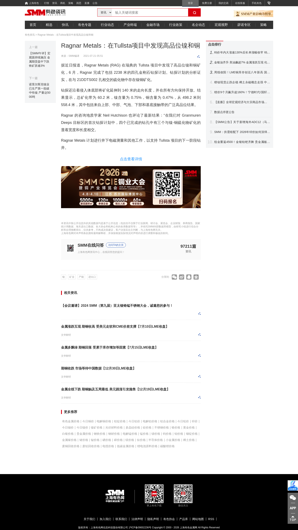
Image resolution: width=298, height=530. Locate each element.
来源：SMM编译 (70, 55)
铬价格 (176, 427)
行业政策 (175, 25)
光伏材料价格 (114, 427)
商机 (62, 3)
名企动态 (198, 25)
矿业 (71, 276)
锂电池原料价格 (147, 446)
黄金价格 (189, 427)
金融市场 (153, 25)
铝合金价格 (167, 421)
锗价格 (83, 440)
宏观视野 (221, 25)
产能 (81, 276)
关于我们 (89, 519)
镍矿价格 (96, 427)
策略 (70, 3)
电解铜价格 (104, 421)
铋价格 (95, 440)
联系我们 (121, 519)
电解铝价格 (150, 421)
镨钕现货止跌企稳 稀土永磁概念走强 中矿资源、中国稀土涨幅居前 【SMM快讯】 (242, 82)
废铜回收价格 (70, 446)
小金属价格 (173, 440)
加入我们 (105, 519)
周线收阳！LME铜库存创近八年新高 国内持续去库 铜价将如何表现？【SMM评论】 (242, 72)
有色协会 (169, 519)
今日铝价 (134, 421)
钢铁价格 (99, 433)
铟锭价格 (192, 433)
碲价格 (118, 440)
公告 (95, 3)
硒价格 (106, 440)
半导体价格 (155, 440)
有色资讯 (30, 34)
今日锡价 (68, 427)
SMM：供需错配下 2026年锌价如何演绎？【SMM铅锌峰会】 (242, 132)
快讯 (65, 25)
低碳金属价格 (125, 446)
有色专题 (84, 25)
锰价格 (144, 433)
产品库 (183, 519)
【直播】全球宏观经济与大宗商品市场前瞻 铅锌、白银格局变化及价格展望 (242, 102)
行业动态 (107, 25)
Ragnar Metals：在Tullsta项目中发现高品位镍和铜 (65, 34)
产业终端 (130, 25)
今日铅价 (183, 421)
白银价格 (68, 433)
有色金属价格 (70, 421)
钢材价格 (114, 433)
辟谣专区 (244, 25)
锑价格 (155, 433)
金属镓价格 (69, 440)
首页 (33, 25)
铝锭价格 (120, 421)
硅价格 (147, 427)
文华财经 (66, 334)
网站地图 (198, 519)
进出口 (92, 276)
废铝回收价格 (91, 446)
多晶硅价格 (133, 427)
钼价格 (178, 433)
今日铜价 (88, 421)
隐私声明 (153, 519)
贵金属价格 (84, 433)
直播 (86, 3)
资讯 (54, 3)
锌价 (195, 421)
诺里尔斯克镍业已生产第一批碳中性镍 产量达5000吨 (39, 90)
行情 (46, 3)
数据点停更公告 (224, 112)
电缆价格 (108, 446)
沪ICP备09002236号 (140, 527)
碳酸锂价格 (167, 446)
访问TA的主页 (116, 245)
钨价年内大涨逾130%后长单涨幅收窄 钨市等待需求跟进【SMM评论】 (242, 52)
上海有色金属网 (188, 527)
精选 (49, 25)
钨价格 (167, 433)
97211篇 (188, 246)
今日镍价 (82, 427)
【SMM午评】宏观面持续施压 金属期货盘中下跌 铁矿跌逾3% (39, 59)
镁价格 (129, 440)
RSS (211, 519)
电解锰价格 (130, 433)
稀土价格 (189, 440)
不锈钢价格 (161, 427)
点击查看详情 (131, 159)
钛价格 (141, 440)
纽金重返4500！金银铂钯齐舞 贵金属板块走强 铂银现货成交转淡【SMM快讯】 (242, 142)
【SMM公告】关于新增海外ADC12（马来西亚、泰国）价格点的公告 (242, 122)
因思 (78, 3)
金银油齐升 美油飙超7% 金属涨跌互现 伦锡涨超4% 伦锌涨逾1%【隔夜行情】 (242, 62)
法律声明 (137, 519)
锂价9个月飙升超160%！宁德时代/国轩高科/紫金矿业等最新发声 (242, 92)
